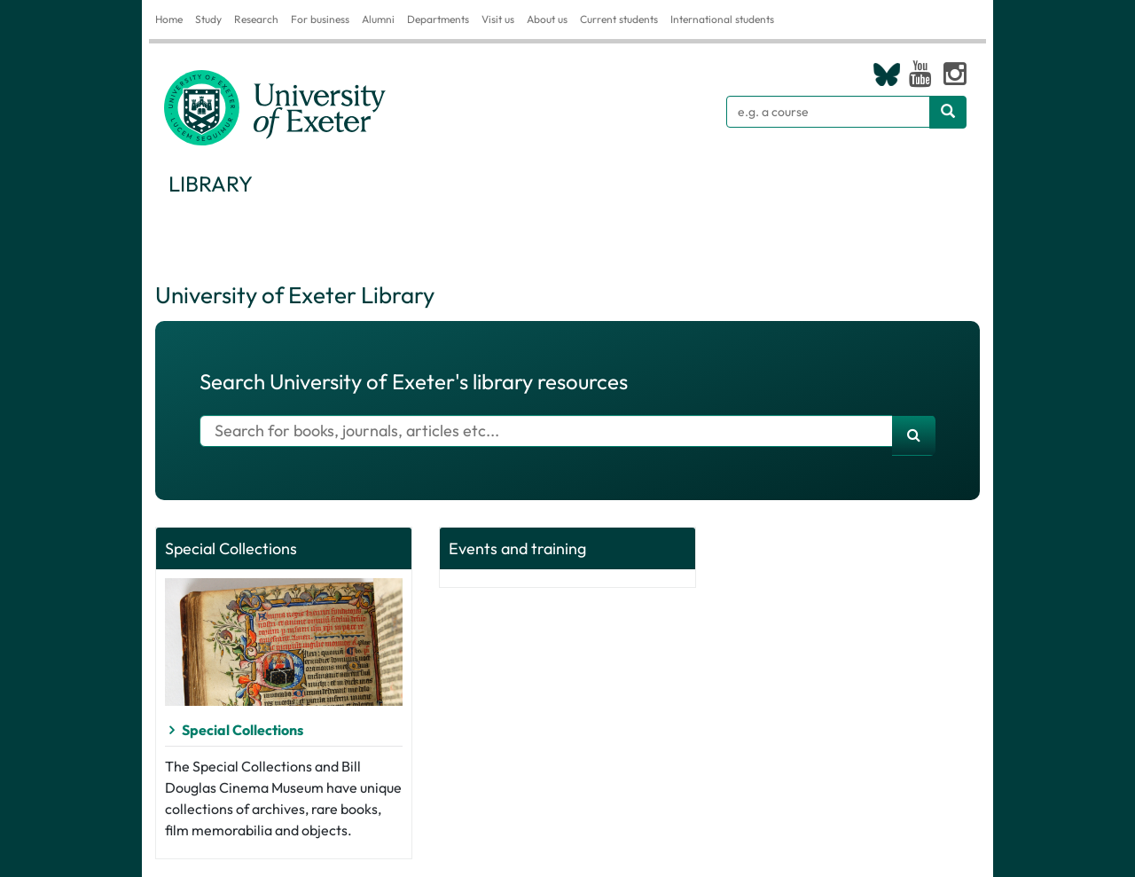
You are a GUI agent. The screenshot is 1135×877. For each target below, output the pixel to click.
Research (256, 19)
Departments (438, 19)
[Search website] (948, 112)
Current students (619, 19)
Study (208, 19)
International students (722, 19)
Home (169, 19)
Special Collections (242, 730)
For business (320, 19)
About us (547, 19)
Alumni (378, 19)
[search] (913, 435)
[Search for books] (546, 431)
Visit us (497, 19)
